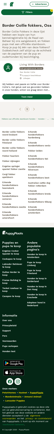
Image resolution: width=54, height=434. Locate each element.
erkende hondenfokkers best (38, 176)
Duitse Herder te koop (11, 273)
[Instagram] (17, 381)
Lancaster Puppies (15, 400)
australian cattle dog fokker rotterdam (39, 184)
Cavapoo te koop (11, 296)
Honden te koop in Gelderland (37, 280)
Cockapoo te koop (11, 259)
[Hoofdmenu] (5, 4)
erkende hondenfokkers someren (10, 196)
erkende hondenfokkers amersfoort (10, 215)
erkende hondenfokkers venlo (39, 144)
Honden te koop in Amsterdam (37, 256)
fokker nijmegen (11, 161)
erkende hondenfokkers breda (39, 192)
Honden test (8, 351)
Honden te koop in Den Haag (37, 288)
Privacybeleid (9, 325)
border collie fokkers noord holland (13, 149)
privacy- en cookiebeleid (38, 418)
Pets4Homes (9, 392)
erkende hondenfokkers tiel (38, 157)
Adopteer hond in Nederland (36, 304)
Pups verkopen (10, 346)
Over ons (7, 320)
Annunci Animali (32, 396)
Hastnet (23, 392)
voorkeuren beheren (13, 424)
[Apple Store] (13, 372)
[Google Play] (13, 363)
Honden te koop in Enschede (37, 296)
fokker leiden (35, 150)
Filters (37, 11)
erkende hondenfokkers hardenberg (36, 135)
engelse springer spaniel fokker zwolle (13, 167)
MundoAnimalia (13, 396)
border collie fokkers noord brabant (13, 133)
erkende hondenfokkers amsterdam (36, 210)
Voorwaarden (9, 341)
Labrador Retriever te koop (12, 265)
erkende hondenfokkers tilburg (39, 200)
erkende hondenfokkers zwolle (14, 205)
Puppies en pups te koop (11, 244)
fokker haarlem (10, 156)
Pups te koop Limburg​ (34, 264)
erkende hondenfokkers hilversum (36, 167)
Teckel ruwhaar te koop (12, 289)
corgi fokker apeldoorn (8, 175)
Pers (4, 336)
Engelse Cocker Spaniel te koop (10, 252)
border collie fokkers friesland (13, 141)
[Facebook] (9, 381)
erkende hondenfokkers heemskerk (10, 185)
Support (6, 330)
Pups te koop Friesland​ (34, 272)
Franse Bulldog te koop (11, 281)
